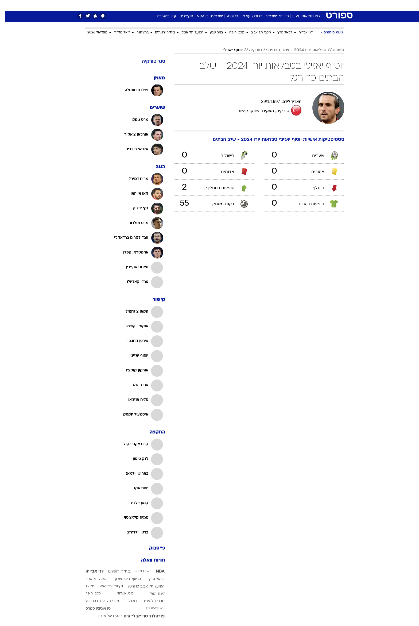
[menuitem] (301, 5)
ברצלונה (137, 32)
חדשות (304, 5)
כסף (236, 5)
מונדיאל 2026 (92, 32)
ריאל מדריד (117, 32)
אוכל (223, 5)
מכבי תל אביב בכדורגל (141, 601)
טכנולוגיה (168, 5)
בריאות (206, 5)
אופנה (148, 5)
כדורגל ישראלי (272, 16)
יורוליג (84, 586)
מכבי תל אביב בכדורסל (97, 601)
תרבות (268, 5)
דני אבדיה (301, 32)
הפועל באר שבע (123, 579)
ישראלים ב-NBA (205, 16)
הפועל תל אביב (187, 32)
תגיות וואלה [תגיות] (148, 560)
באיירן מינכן (138, 571)
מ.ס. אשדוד (120, 593)
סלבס (252, 5)
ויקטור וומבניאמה (106, 586)
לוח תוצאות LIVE (301, 16)
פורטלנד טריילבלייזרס (139, 616)
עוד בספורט (161, 16)
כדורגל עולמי (246, 16)
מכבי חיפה (231, 32)
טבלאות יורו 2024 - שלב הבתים (292, 50)
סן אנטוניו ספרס (93, 608)
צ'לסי (114, 616)
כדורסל (227, 16)
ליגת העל (152, 594)
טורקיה (250, 50)
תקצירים (181, 16)
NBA (155, 571)
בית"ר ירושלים (160, 32)
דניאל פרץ (279, 32)
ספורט (286, 5)
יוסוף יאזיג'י (228, 50)
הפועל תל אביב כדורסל (141, 586)
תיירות (188, 5)
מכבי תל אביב (256, 32)
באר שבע (211, 32)
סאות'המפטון (150, 608)
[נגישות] (7, 5)
